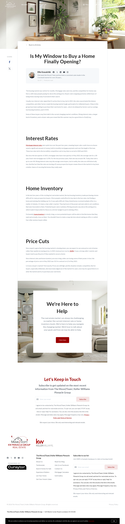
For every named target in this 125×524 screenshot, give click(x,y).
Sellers (24, 4)
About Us (42, 4)
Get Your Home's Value (44, 479)
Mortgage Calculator (62, 472)
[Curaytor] (16, 469)
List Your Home (41, 476)
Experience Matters (42, 472)
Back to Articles (35, 45)
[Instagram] (22, 458)
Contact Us (58, 469)
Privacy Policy (113, 504)
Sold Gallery (59, 476)
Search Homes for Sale (43, 469)
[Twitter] (11, 458)
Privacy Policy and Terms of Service (85, 489)
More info (91, 521)
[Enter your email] (57, 399)
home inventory (39, 214)
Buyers (33, 4)
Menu (85, 5)
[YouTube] (19, 458)
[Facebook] (8, 458)
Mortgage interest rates (34, 145)
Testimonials (40, 465)
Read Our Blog (60, 462)
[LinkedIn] (15, 458)
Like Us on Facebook (62, 465)
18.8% (72, 251)
